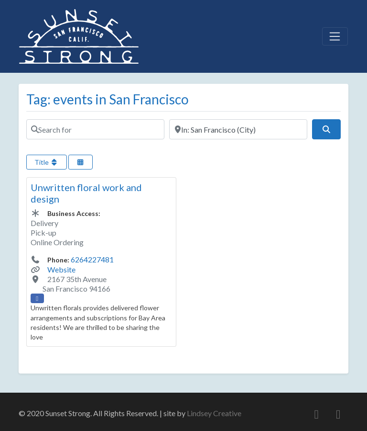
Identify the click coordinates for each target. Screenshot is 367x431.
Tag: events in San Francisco (107, 99)
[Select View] (80, 162)
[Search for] (95, 129)
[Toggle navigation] (335, 36)
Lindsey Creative (214, 413)
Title (46, 162)
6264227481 (92, 259)
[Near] (238, 129)
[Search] (326, 129)
